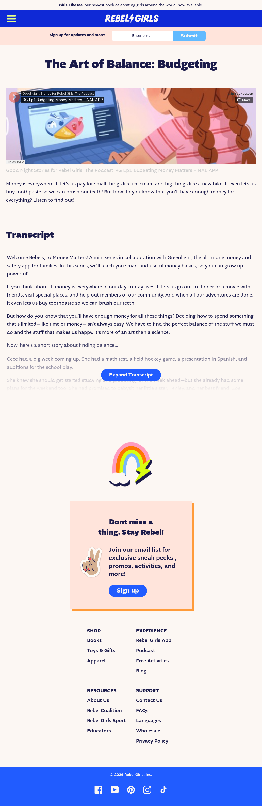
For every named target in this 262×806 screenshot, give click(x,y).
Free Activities (152, 660)
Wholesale (148, 731)
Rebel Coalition (104, 710)
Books (94, 640)
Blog (141, 671)
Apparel (96, 660)
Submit (189, 35)
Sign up (128, 590)
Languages (148, 720)
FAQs (142, 710)
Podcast (145, 650)
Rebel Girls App (153, 640)
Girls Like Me (71, 5)
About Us (98, 700)
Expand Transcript (131, 375)
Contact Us (149, 700)
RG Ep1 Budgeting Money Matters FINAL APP (166, 170)
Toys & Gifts (101, 650)
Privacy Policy (152, 741)
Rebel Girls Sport (106, 720)
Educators (99, 731)
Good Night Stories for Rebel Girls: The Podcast (59, 170)
